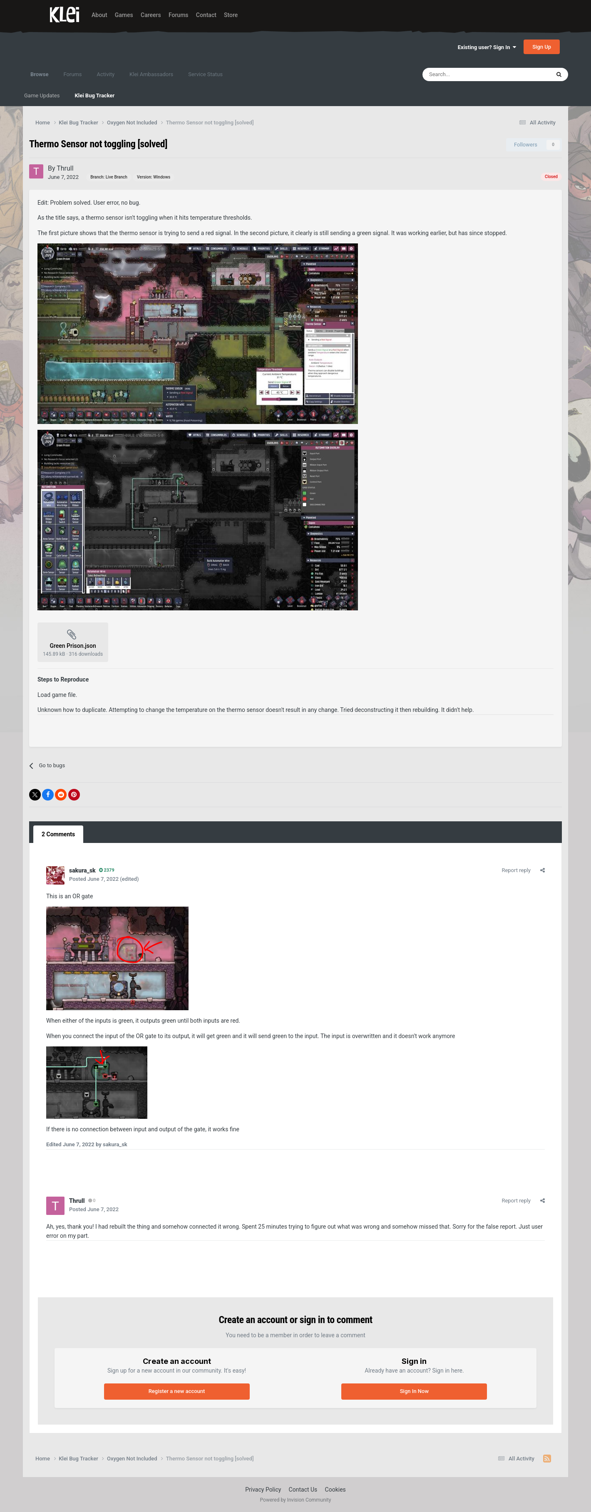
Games (124, 15)
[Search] (468, 74)
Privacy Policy (263, 1489)
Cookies (335, 1489)
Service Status (205, 74)
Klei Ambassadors (151, 74)
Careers (151, 15)
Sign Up (541, 47)
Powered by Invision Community (295, 1500)
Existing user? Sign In (487, 47)
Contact (206, 15)
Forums (179, 15)
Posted (94, 879)
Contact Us (303, 1489)
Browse (39, 78)
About (99, 15)
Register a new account (177, 1391)
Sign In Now (414, 1391)
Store (231, 15)
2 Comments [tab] (58, 834)
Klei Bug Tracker (94, 95)
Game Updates (42, 95)
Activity (106, 74)
